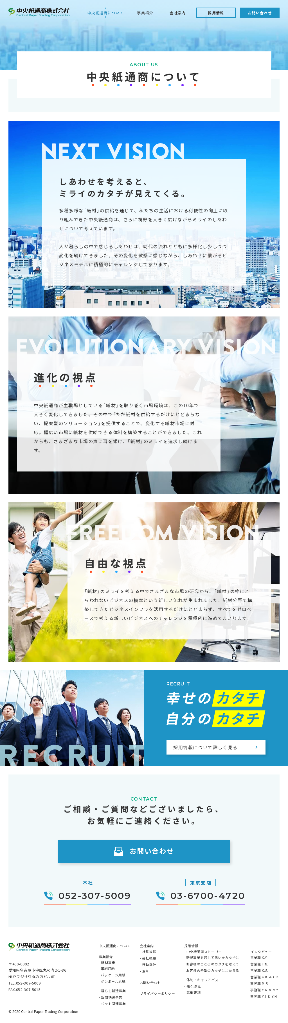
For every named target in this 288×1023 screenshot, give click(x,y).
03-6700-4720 (200, 896)
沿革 (145, 971)
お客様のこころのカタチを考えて (212, 964)
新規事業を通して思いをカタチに (212, 957)
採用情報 (216, 12)
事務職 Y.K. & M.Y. (264, 989)
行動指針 (149, 964)
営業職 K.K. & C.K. (265, 976)
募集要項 (193, 992)
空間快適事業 (111, 997)
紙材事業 (108, 962)
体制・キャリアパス (202, 979)
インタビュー (261, 951)
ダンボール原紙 (113, 981)
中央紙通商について (105, 13)
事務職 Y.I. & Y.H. (264, 996)
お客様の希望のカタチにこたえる (212, 970)
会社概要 (149, 958)
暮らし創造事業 (113, 990)
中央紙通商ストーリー (204, 951)
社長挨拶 (149, 951)
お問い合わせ (260, 12)
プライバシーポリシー (157, 993)
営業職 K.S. (259, 970)
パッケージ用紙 (113, 974)
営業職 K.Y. (259, 957)
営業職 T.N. (259, 964)
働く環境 (193, 986)
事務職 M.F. (259, 983)
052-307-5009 (87, 896)
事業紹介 (145, 13)
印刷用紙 (108, 968)
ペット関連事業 (113, 1003)
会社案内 (178, 13)
